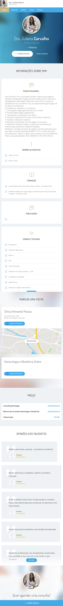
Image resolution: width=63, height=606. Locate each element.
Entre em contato (42, 54)
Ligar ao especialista (14, 324)
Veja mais (31, 560)
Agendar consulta (31, 603)
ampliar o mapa (31, 341)
